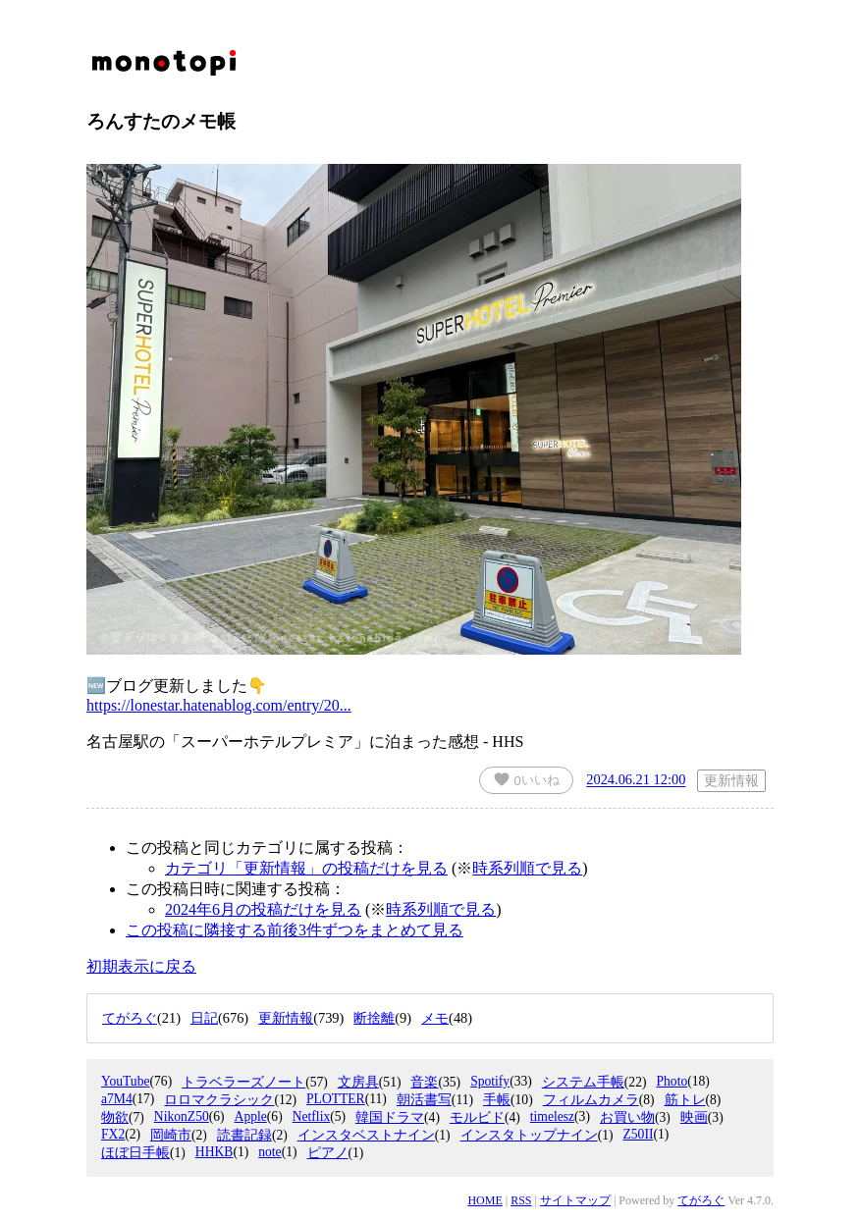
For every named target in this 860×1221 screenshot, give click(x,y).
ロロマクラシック (219, 1099)
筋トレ (685, 1099)
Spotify (490, 1081)
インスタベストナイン (366, 1135)
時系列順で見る (527, 868)
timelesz (552, 1116)
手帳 (497, 1099)
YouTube (125, 1081)
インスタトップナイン (529, 1135)
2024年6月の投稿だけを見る (263, 909)
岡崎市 (170, 1135)
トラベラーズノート (243, 1082)
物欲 (115, 1117)
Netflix (312, 1116)
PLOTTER (335, 1098)
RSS (521, 1200)
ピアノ (328, 1152)
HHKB (214, 1151)
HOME (484, 1200)
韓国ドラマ (389, 1117)
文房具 (358, 1082)
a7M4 (117, 1098)
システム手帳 (583, 1082)
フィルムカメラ (591, 1099)
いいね (526, 779)
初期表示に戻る (141, 966)
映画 (694, 1117)
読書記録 (244, 1135)
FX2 (113, 1134)
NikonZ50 (181, 1116)
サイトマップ (575, 1200)
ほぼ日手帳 (135, 1152)
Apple (251, 1116)
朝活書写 (424, 1099)
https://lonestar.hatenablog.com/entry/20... (218, 705)
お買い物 (627, 1117)
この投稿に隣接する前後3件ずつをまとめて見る (294, 930)
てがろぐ (701, 1200)
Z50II (637, 1134)
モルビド (477, 1117)
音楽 (424, 1082)
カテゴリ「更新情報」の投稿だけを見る (306, 868)
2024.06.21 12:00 (635, 780)
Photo (671, 1081)
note (269, 1151)
